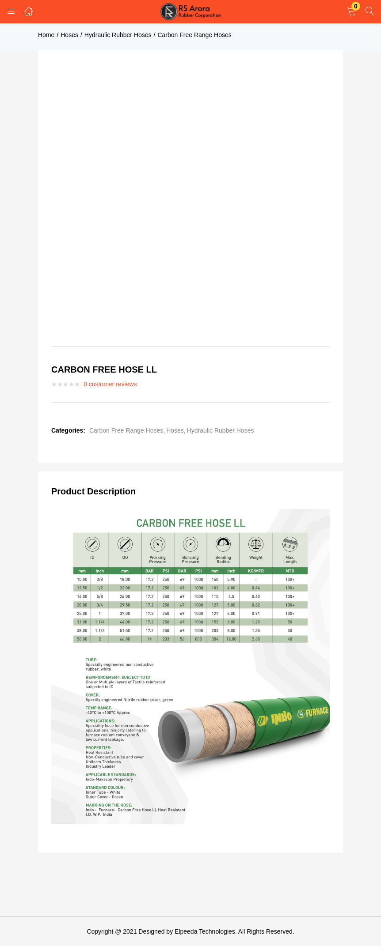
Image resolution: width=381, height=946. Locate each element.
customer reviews (110, 384)
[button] (351, 11)
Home (46, 34)
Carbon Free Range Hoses (194, 34)
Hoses (69, 34)
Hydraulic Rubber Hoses (118, 34)
